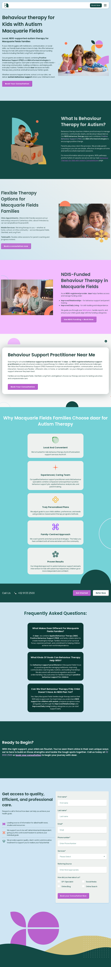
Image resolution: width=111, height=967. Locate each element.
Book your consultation (23, 387)
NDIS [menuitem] (90, 915)
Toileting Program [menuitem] (73, 931)
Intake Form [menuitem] (93, 922)
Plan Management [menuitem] (74, 935)
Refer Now (100, 525)
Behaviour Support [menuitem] (74, 938)
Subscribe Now (15, 886)
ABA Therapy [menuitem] (72, 918)
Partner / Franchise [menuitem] (95, 928)
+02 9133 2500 (27, 525)
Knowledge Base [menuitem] (73, 963)
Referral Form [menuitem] (93, 925)
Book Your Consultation (17, 84)
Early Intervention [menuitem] (73, 928)
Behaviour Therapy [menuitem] (74, 925)
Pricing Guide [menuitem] (93, 938)
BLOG (60, 880)
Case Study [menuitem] (72, 960)
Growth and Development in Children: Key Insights (96, 884)
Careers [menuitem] (70, 957)
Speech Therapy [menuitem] (73, 922)
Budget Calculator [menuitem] (95, 935)
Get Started (81, 525)
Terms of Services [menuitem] (95, 953)
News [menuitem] (69, 953)
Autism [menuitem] (70, 915)
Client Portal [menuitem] (93, 918)
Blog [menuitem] (69, 950)
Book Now (95, 5)
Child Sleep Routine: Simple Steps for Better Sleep (69, 884)
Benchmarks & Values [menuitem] (96, 931)
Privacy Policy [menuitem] (93, 950)
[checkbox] (82, 773)
